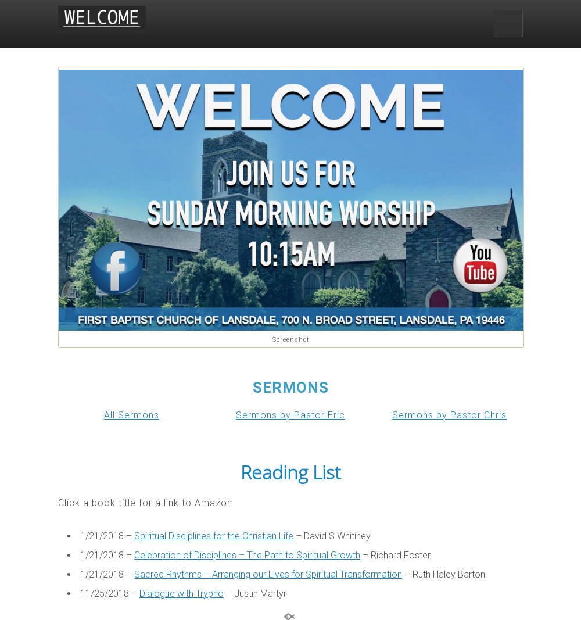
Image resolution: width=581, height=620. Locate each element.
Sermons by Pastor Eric (290, 415)
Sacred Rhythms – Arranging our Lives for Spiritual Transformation (268, 574)
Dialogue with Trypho (181, 593)
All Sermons (131, 415)
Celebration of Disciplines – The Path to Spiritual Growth (247, 555)
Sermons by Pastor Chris (449, 415)
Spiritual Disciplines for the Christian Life (213, 536)
